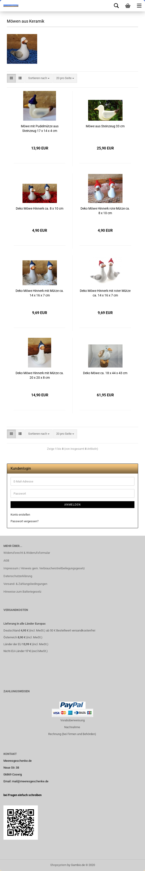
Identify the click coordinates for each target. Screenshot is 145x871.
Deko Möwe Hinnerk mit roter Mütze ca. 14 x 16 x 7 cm (105, 293)
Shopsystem (58, 865)
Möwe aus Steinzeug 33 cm (105, 126)
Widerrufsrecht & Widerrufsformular (26, 552)
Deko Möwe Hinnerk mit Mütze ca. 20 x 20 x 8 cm (40, 375)
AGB (6, 560)
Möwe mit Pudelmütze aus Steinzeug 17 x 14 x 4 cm (40, 128)
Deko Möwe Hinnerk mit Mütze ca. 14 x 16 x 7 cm (40, 293)
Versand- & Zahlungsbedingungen (25, 584)
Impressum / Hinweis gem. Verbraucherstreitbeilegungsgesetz (44, 568)
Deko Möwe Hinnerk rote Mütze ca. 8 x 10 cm (105, 211)
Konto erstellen (20, 514)
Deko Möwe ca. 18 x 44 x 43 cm (105, 373)
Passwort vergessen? (25, 521)
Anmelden (72, 504)
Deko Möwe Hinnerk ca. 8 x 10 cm (39, 208)
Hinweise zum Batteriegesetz (22, 591)
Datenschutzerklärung (17, 576)
